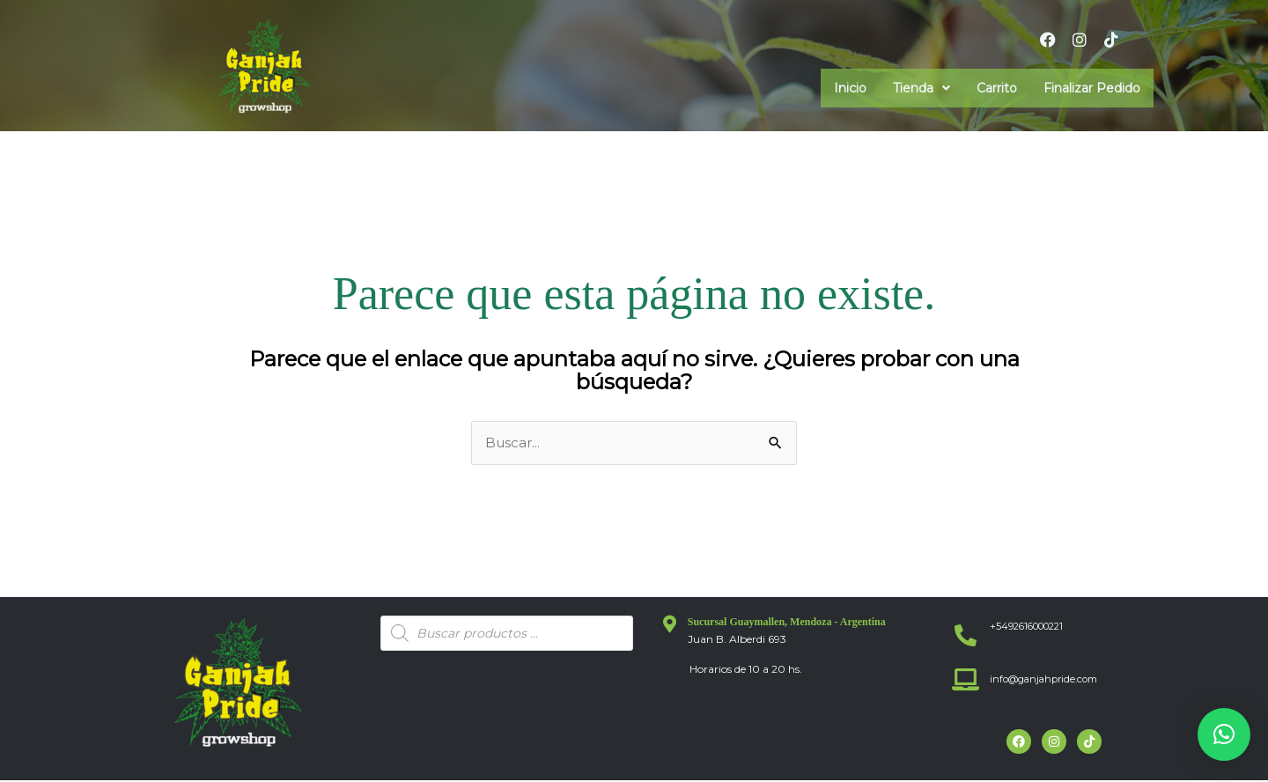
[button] (921, 88)
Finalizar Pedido (1091, 88)
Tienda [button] (921, 88)
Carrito (997, 88)
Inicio (850, 88)
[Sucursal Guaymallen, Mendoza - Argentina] (670, 625)
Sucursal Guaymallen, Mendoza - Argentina (787, 622)
